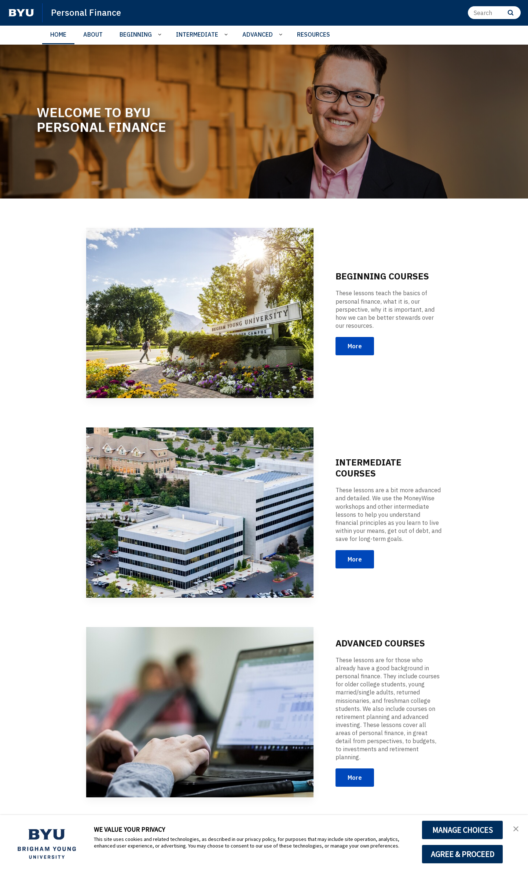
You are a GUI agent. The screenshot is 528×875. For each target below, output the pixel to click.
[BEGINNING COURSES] (200, 313)
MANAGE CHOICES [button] (462, 830)
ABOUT (93, 34)
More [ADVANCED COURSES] (355, 777)
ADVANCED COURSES (380, 643)
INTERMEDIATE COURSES (369, 467)
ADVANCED (257, 34)
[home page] (21, 12)
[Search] (494, 12)
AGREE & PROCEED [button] (462, 854)
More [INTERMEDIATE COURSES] (355, 559)
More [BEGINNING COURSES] (355, 346)
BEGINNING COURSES (382, 276)
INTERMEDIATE (197, 34)
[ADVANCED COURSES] (200, 712)
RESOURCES (313, 34)
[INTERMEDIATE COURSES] (200, 512)
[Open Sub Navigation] (161, 34)
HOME (58, 34)
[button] (516, 828)
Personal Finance (86, 12)
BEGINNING (136, 34)
